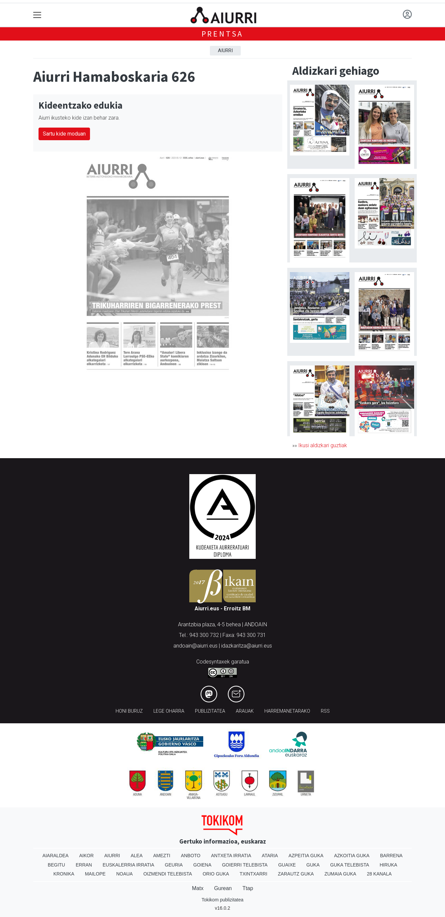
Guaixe (287, 864)
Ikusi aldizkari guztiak (322, 445)
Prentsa (223, 34)
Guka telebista (349, 864)
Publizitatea (210, 711)
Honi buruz (129, 711)
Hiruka (388, 864)
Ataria (270, 855)
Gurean (223, 888)
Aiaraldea (56, 855)
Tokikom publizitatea (222, 899)
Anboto (191, 855)
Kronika (63, 873)
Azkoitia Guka (352, 855)
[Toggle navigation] (37, 15)
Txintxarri (253, 873)
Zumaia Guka (340, 873)
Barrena (391, 855)
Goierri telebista (244, 864)
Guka (313, 864)
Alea (136, 855)
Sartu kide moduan (64, 134)
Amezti (161, 855)
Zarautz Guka (296, 873)
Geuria (174, 864)
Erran (84, 864)
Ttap (247, 888)
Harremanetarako (287, 711)
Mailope (95, 873)
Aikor (86, 855)
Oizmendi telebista (167, 873)
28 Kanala (379, 873)
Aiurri (225, 50)
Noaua (124, 873)
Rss (325, 711)
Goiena (202, 864)
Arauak (245, 711)
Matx (198, 888)
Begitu (56, 864)
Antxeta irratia (231, 855)
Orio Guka (216, 873)
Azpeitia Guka (306, 855)
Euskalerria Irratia (128, 864)
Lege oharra (168, 711)
